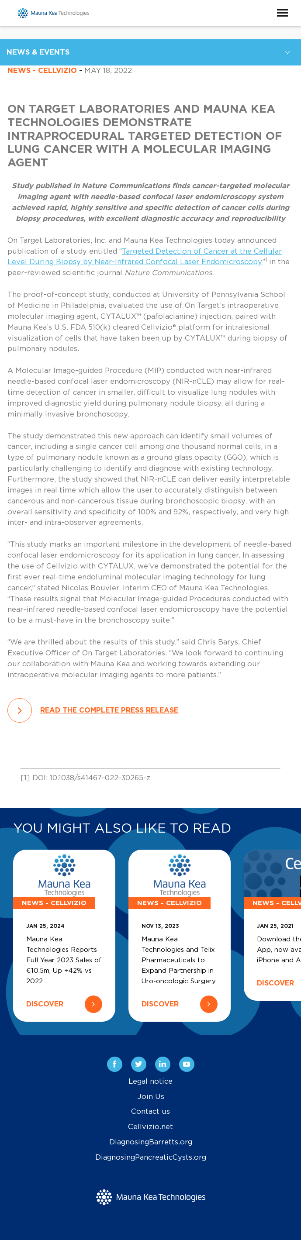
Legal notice (150, 1081)
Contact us (150, 1111)
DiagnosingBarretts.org (150, 1142)
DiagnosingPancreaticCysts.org (150, 1157)
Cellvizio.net (150, 1126)
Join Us (150, 1096)
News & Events (38, 52)
